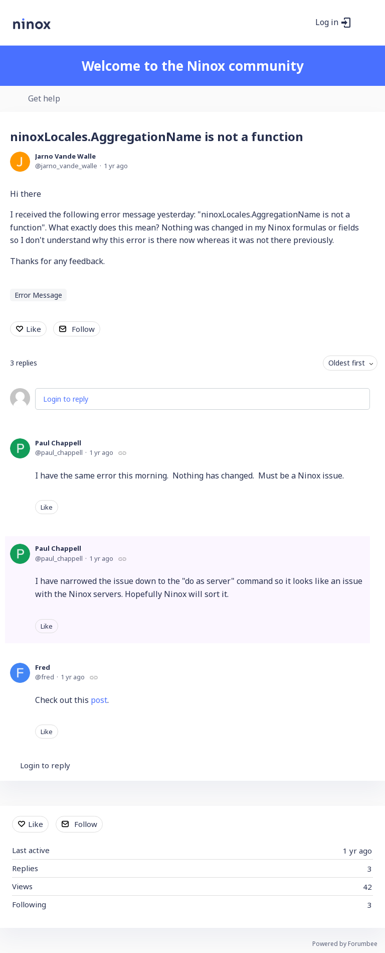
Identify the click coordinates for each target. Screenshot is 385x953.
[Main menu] (364, 23)
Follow (83, 329)
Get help (44, 99)
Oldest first (346, 363)
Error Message (38, 295)
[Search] (302, 23)
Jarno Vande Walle (65, 156)
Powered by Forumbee (344, 944)
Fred (42, 667)
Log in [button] (326, 23)
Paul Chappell (58, 442)
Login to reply (65, 399)
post (99, 699)
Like (33, 329)
